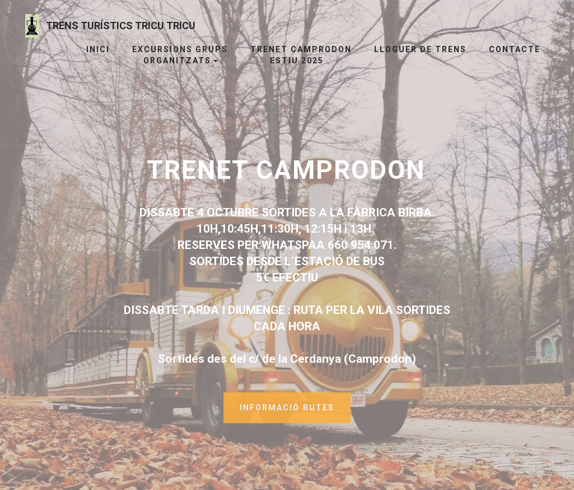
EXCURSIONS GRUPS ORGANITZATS (180, 55)
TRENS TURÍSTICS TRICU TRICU (120, 25)
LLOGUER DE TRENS (420, 49)
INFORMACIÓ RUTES (287, 412)
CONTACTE (514, 49)
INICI (94, 49)
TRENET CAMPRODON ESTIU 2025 (301, 55)
